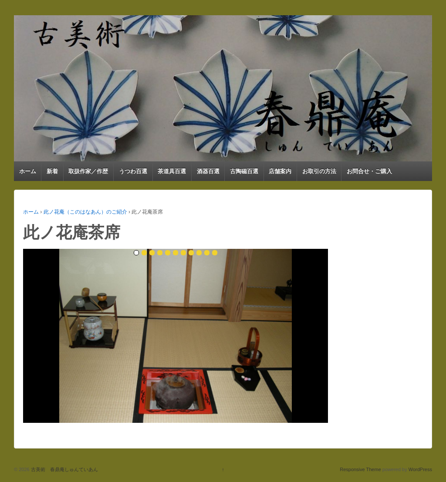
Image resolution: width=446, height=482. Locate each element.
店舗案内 (280, 171)
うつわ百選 (133, 171)
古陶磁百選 (244, 171)
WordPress (420, 469)
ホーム (27, 171)
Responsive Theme (360, 469)
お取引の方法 (319, 171)
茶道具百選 (172, 171)
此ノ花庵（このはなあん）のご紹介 (85, 212)
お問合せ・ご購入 (369, 171)
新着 (52, 171)
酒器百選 (208, 171)
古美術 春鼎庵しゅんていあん (64, 469)
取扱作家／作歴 (88, 171)
